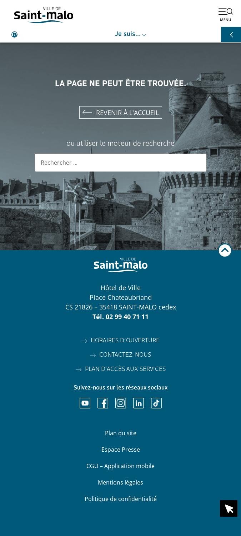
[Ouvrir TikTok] (156, 403)
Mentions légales (120, 482)
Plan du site (120, 433)
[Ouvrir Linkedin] (138, 403)
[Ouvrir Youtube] (85, 403)
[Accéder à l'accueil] (43, 15)
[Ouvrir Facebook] (102, 403)
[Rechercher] (197, 163)
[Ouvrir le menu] (226, 14)
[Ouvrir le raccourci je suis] (120, 35)
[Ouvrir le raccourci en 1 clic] (228, 508)
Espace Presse (120, 449)
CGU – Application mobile (120, 466)
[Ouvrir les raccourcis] (231, 34)
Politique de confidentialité (121, 499)
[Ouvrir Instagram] (120, 403)
